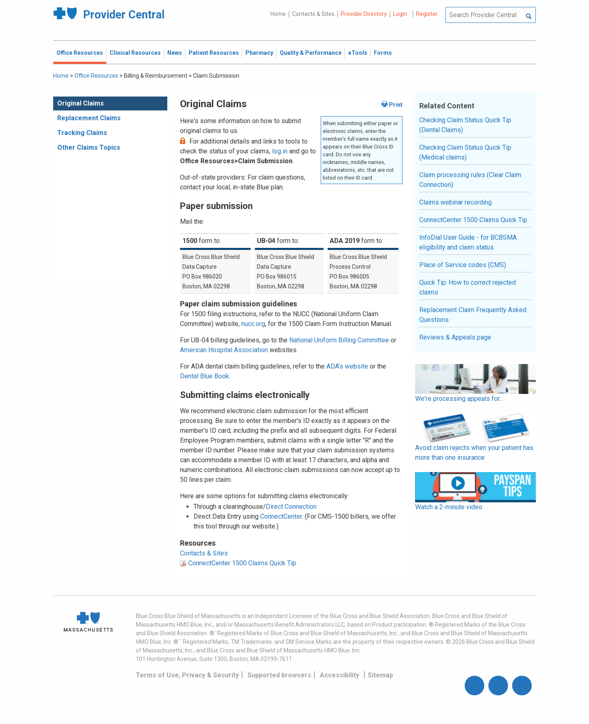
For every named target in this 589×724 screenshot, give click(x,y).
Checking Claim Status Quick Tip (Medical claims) (465, 152)
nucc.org (253, 324)
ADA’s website (347, 366)
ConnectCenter (281, 516)
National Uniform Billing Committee (339, 340)
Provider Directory (364, 14)
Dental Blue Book (204, 376)
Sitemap (380, 675)
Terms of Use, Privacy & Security (187, 675)
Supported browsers (279, 675)
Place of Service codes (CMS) (462, 265)
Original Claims (80, 103)
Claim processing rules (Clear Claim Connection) (470, 180)
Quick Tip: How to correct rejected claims (467, 287)
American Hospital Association (224, 350)
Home (278, 14)
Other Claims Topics (88, 147)
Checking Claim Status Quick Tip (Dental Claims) (465, 125)
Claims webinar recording (455, 202)
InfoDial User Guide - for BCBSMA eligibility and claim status (468, 242)
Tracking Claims (82, 133)
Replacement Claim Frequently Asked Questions (472, 315)
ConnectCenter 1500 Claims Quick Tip (242, 563)
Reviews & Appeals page (455, 337)
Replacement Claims (89, 118)
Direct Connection (291, 506)
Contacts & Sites (313, 14)
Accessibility (339, 675)
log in (280, 151)
